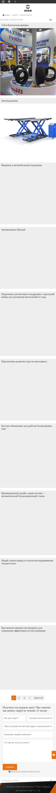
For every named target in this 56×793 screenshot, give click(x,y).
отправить (9, 767)
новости (15, 15)
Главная (6, 15)
